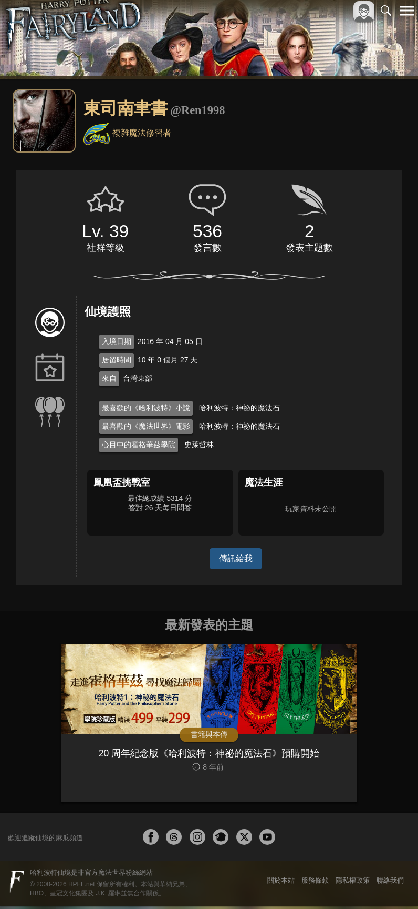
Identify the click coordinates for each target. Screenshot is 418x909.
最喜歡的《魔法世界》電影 (146, 426)
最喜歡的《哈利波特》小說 (146, 407)
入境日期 (116, 341)
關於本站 (281, 883)
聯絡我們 (390, 883)
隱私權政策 (353, 883)
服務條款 (315, 883)
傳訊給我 (236, 558)
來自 (109, 378)
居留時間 (116, 360)
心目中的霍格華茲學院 (138, 444)
